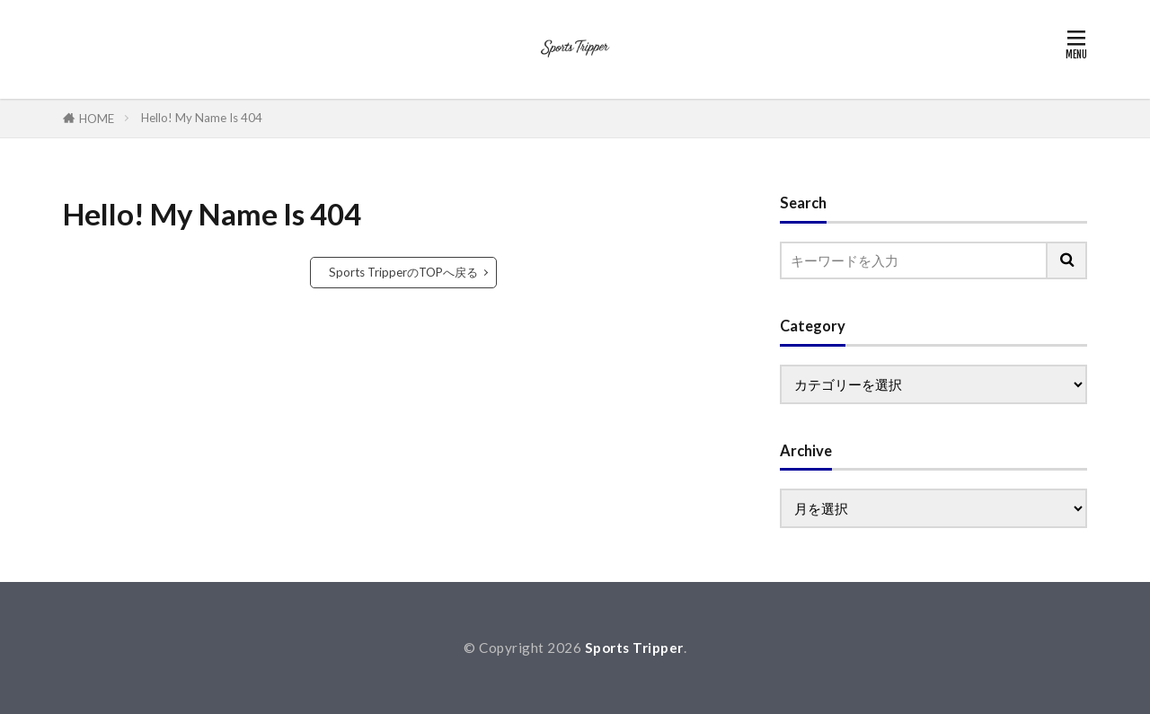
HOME (96, 118)
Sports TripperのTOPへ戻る (403, 272)
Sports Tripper (634, 647)
